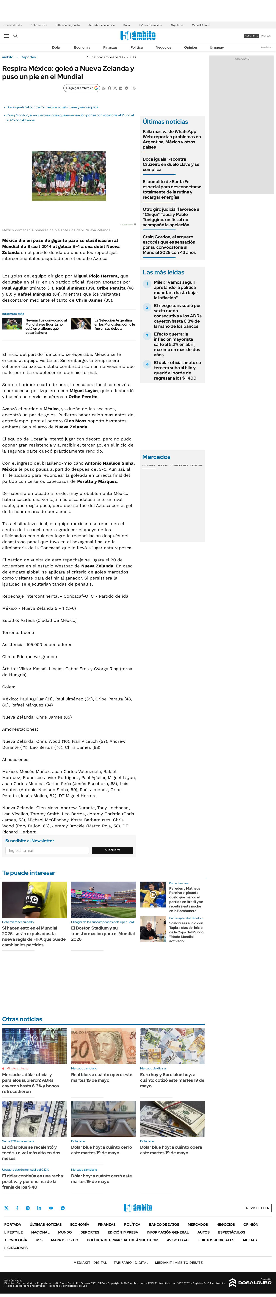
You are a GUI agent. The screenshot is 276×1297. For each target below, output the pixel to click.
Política (136, 47)
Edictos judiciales (216, 1240)
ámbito (7, 57)
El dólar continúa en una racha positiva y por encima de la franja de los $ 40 (32, 1181)
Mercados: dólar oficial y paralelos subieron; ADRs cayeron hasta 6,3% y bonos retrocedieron (30, 1083)
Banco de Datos (164, 1224)
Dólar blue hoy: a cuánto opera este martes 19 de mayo (171, 1150)
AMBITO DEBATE (179, 1263)
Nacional (40, 1232)
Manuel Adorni (201, 25)
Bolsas (162, 465)
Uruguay (217, 47)
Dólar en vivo (39, 25)
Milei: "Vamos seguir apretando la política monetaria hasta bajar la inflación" (176, 290)
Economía (82, 47)
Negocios (163, 47)
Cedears (196, 465)
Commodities (179, 465)
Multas (250, 1240)
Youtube (51, 1208)
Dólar (126, 25)
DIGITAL (90, 1263)
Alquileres (177, 25)
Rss (39, 1240)
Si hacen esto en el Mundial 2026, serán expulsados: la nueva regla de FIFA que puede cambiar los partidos (34, 936)
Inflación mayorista (68, 25)
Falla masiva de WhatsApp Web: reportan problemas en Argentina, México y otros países (172, 139)
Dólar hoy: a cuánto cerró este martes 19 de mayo (101, 1178)
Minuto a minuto (17, 1068)
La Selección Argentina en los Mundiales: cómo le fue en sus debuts (114, 324)
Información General (168, 1232)
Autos (204, 1232)
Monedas (148, 465)
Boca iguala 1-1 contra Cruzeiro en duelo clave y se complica (52, 107)
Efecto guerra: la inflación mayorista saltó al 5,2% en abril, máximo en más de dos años (177, 344)
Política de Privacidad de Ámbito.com (122, 1240)
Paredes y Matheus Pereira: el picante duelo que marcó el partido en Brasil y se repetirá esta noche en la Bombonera (186, 899)
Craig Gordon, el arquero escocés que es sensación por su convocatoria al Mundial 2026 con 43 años (169, 244)
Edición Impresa (123, 1232)
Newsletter (266, 47)
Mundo (65, 1232)
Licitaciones (16, 1248)
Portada (12, 1224)
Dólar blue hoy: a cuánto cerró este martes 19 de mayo (101, 1150)
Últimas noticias (46, 1224)
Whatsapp (63, 1208)
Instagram (28, 1208)
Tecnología (15, 1240)
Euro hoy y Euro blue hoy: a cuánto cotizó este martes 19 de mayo (172, 1080)
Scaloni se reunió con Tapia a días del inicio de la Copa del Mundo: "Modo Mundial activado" (186, 932)
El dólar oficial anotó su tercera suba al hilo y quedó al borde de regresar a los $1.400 (177, 370)
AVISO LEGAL (178, 1240)
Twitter (6, 1208)
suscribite (251, 36)
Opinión (190, 47)
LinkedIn (39, 1208)
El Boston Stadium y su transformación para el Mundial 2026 (103, 933)
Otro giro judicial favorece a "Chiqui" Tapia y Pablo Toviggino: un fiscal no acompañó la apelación (171, 217)
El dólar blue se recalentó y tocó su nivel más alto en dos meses (31, 1152)
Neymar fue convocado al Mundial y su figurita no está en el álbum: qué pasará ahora (46, 326)
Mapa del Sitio (64, 1240)
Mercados (198, 1224)
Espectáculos (231, 1232)
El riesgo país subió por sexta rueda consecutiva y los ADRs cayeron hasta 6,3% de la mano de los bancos (178, 316)
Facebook (17, 1208)
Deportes (28, 57)
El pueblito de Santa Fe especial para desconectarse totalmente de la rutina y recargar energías (172, 189)
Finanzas (110, 47)
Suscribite (113, 850)
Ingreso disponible (150, 25)
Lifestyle (13, 1232)
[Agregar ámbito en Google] (81, 88)
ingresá (266, 36)
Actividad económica (101, 25)
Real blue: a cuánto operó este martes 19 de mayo (101, 1077)
